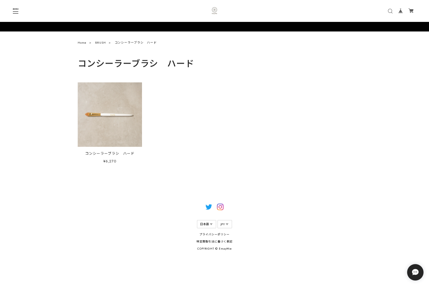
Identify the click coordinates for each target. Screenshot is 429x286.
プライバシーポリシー (214, 234)
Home (82, 44)
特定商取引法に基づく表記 (214, 241)
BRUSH (100, 44)
